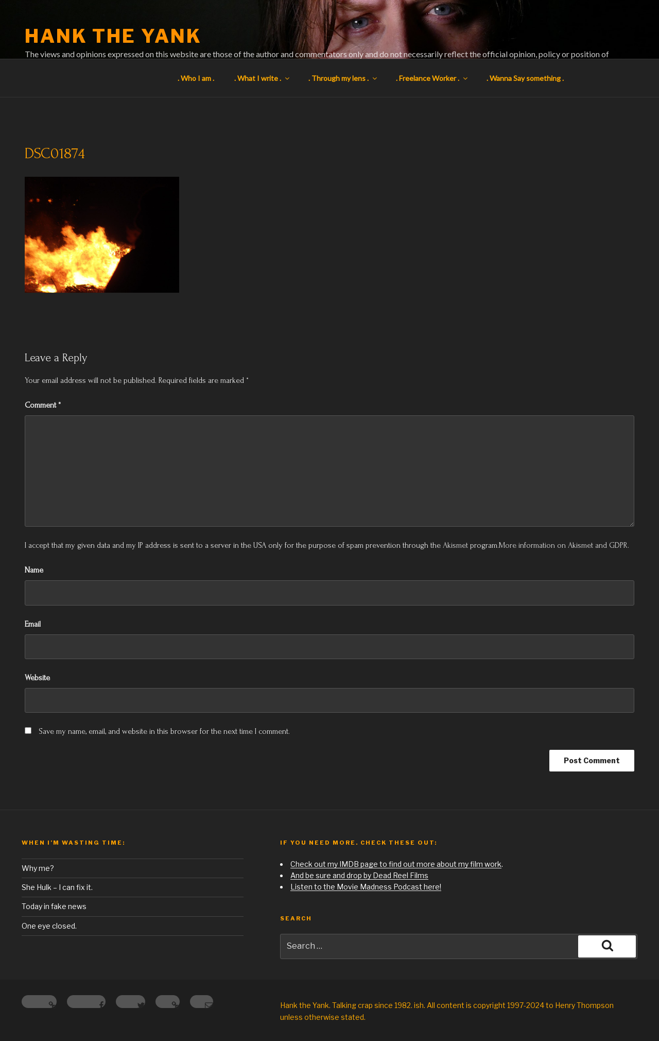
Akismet (455, 545)
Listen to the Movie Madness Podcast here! (365, 886)
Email (33, 624)
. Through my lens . (343, 78)
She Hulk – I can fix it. (57, 887)
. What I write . (262, 78)
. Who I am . (196, 78)
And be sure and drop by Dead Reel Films (359, 875)
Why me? (38, 868)
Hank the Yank (113, 36)
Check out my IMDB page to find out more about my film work (395, 864)
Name (34, 570)
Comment (43, 405)
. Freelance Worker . (432, 78)
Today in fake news (54, 906)
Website (37, 677)
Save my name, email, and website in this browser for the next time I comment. (164, 731)
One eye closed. (49, 925)
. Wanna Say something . (525, 78)
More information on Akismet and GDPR (563, 545)
